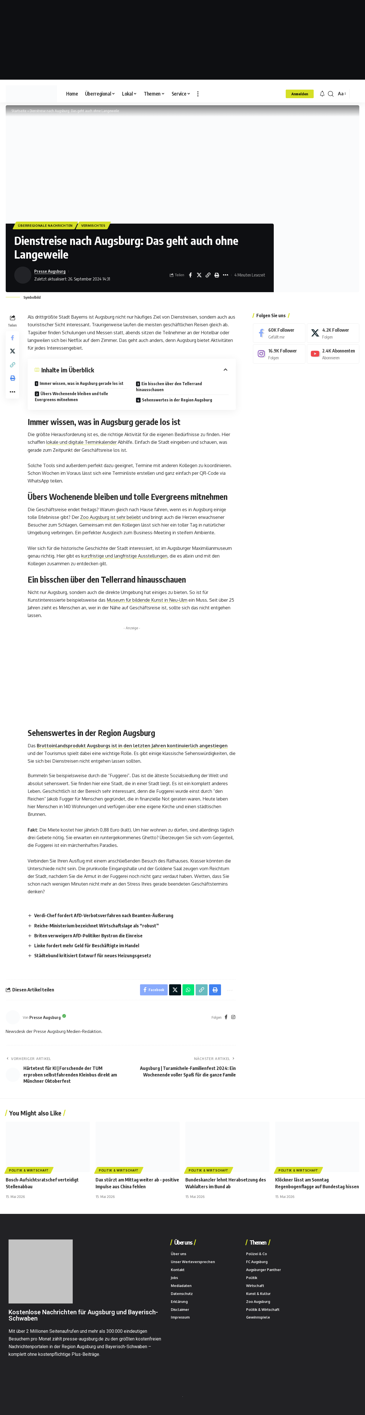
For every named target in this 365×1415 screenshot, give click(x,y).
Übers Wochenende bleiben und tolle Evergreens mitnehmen (71, 396)
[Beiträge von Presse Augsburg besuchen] (22, 275)
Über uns (183, 1242)
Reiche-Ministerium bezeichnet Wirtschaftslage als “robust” (96, 926)
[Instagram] (233, 1018)
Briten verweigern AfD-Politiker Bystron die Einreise (88, 936)
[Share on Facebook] (190, 275)
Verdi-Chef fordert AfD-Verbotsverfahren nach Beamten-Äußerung (103, 916)
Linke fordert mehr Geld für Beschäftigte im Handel (86, 946)
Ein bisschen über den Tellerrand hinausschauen (169, 386)
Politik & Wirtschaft (29, 1171)
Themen (258, 1242)
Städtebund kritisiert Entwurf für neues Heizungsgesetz (92, 956)
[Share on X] (199, 275)
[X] (332, 333)
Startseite (18, 110)
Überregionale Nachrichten (46, 225)
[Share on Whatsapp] (188, 990)
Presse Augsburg (50, 271)
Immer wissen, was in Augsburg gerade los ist (82, 383)
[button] (198, 93)
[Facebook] (226, 1018)
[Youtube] (332, 354)
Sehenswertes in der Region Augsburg (177, 399)
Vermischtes (94, 225)
